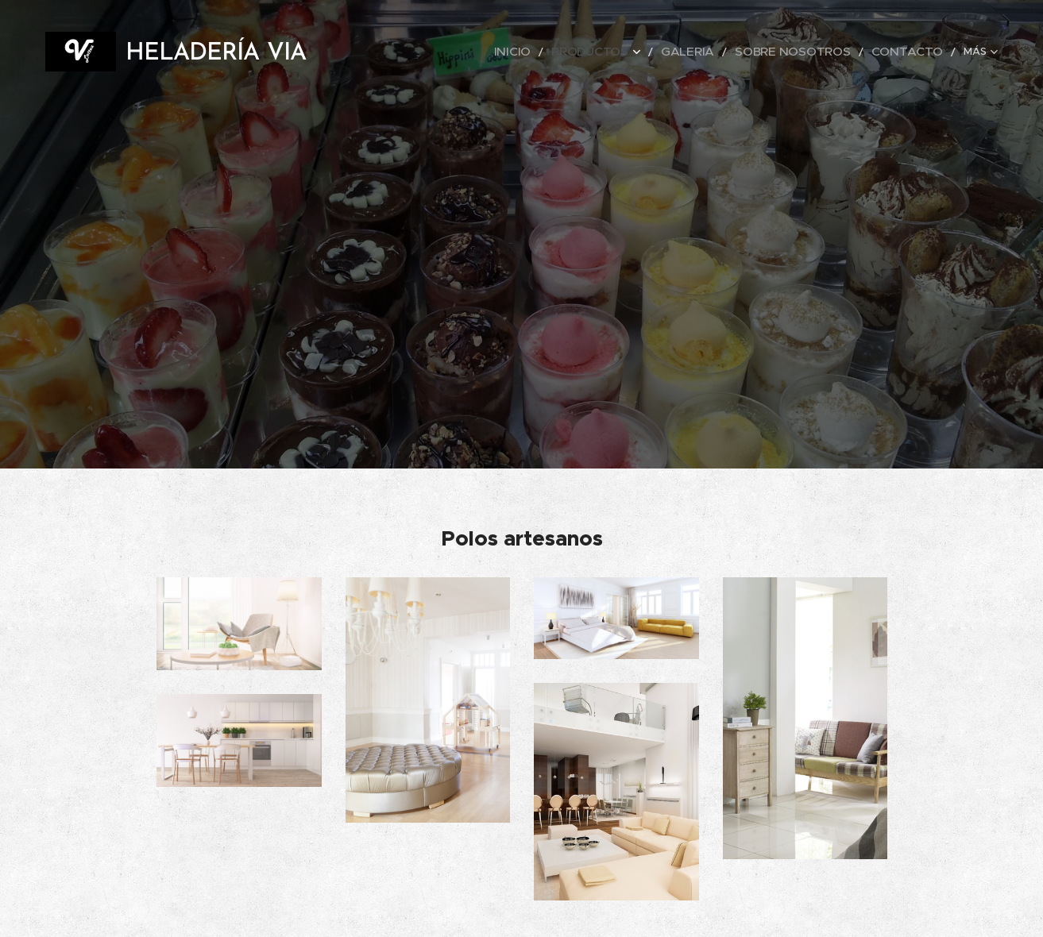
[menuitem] (565, 51)
